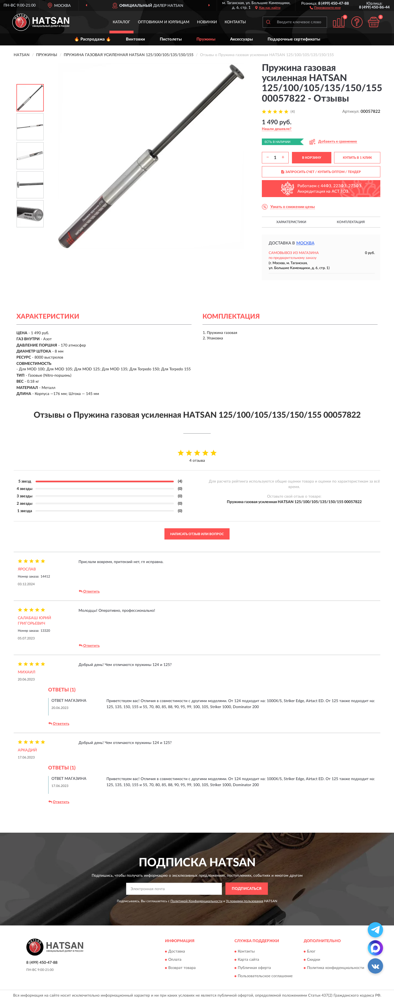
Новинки (207, 22)
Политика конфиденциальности (335, 968)
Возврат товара (182, 968)
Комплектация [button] (351, 222)
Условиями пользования (244, 901)
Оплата (174, 960)
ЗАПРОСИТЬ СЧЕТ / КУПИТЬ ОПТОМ (321, 172)
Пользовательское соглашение (265, 976)
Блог (311, 952)
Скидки (313, 960)
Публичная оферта (254, 968)
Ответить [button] (89, 591)
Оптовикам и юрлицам (163, 22)
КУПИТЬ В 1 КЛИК (357, 157)
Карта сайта (248, 960)
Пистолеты (171, 39)
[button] (325, 7)
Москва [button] (305, 243)
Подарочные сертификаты (294, 39)
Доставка (176, 952)
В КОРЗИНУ (311, 157)
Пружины (205, 39)
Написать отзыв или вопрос (197, 534)
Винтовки (135, 39)
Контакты (235, 22)
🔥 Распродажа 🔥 (92, 39)
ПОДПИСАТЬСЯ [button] (247, 889)
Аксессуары (241, 39)
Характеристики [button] (291, 222)
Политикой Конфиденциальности (196, 901)
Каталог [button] (121, 22)
